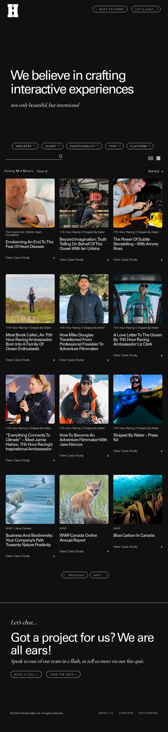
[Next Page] (99, 575)
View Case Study (18, 257)
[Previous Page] (75, 575)
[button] (25, 146)
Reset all (42, 171)
